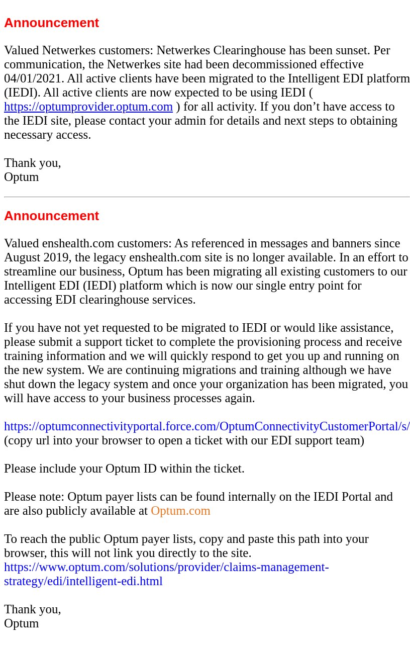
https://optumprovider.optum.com (88, 106)
